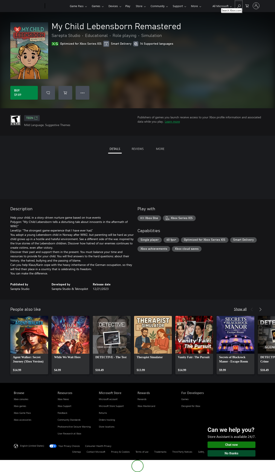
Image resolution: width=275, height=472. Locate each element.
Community (158, 6)
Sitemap (76, 451)
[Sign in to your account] (256, 6)
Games (96, 6)
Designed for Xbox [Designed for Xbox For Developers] (190, 406)
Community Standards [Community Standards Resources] (69, 419)
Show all (240, 309)
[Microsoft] (28, 6)
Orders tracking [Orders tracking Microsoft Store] (107, 419)
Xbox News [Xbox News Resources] (63, 399)
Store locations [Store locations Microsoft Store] (107, 426)
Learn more (172, 121)
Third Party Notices (182, 451)
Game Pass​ (77, 6)
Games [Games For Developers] (185, 399)
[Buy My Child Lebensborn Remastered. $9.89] (24, 93)
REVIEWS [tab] (138, 149)
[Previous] (252, 309)
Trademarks (160, 451)
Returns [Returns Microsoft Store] (103, 412)
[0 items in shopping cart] (247, 5)
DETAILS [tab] (115, 149)
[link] (29, 345)
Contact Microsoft (96, 451)
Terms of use (142, 451)
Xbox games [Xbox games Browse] (20, 406)
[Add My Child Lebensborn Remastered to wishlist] (48, 93)
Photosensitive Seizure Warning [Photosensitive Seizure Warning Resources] (74, 426)
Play (127, 6)
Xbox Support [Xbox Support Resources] (64, 406)
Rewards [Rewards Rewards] (142, 399)
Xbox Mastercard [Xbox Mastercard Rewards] (146, 406)
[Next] (260, 309)
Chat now (231, 444)
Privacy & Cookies (120, 451)
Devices (113, 6)
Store (139, 6)
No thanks (231, 453)
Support (178, 6)
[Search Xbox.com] (239, 5)
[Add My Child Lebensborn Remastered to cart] (65, 93)
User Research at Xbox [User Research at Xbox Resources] (69, 433)
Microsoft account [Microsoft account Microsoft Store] (108, 399)
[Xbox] (57, 6)
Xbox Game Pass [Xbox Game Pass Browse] (22, 412)
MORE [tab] (160, 149)
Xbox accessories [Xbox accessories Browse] (22, 419)
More (194, 6)
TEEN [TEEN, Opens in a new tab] (32, 118)
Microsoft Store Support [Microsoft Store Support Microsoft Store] (111, 406)
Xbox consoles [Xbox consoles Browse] (21, 399)
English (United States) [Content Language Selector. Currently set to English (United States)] (32, 445)
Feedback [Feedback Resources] (62, 412)
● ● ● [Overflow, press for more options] (83, 92)
